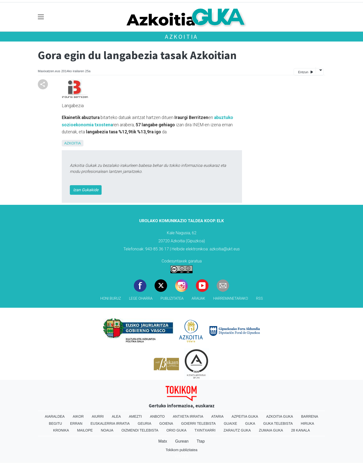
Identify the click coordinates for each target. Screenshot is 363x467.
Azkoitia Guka (279, 416)
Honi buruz (110, 298)
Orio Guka (176, 430)
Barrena (309, 416)
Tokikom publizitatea (181, 450)
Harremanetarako (230, 298)
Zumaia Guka (271, 430)
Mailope (85, 430)
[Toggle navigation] (41, 17)
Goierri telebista (198, 423)
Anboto (157, 416)
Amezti (135, 416)
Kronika (61, 430)
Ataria (217, 416)
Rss (259, 298)
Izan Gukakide (85, 189)
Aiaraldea (55, 416)
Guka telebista (278, 423)
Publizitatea (172, 298)
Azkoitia (181, 37)
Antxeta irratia (188, 416)
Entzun (305, 72)
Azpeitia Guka (245, 416)
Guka (250, 423)
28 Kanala (300, 430)
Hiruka (307, 423)
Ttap (201, 441)
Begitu (55, 423)
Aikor (78, 416)
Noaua (107, 430)
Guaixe (230, 423)
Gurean (182, 441)
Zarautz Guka (237, 430)
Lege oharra (141, 298)
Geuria (144, 423)
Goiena (166, 423)
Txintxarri (205, 430)
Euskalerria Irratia (110, 423)
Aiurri (98, 416)
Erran (76, 423)
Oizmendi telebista (140, 430)
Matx (162, 441)
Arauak (198, 298)
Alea (116, 416)
